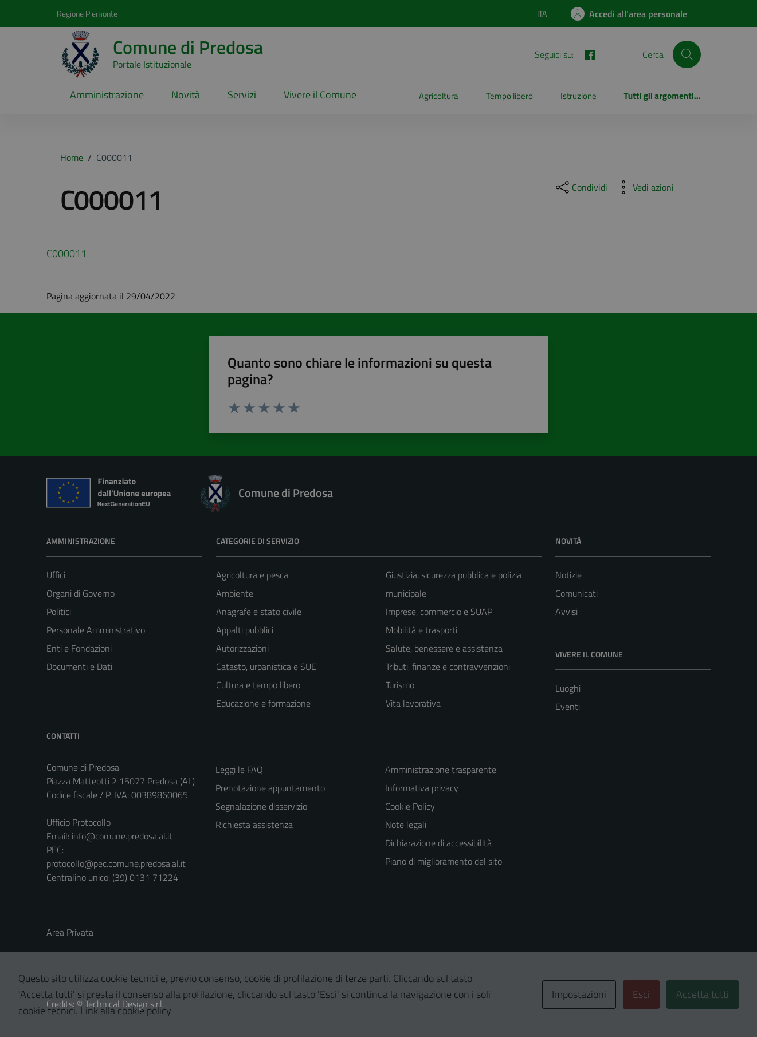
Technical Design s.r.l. (124, 1004)
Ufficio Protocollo (78, 822)
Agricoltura (438, 95)
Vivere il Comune (320, 94)
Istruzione (578, 95)
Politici (58, 611)
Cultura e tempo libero (258, 685)
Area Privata (69, 932)
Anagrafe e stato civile (258, 611)
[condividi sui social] (580, 187)
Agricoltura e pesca (252, 575)
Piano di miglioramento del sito (443, 861)
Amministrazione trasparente (440, 769)
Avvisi (566, 611)
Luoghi (568, 688)
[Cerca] (686, 54)
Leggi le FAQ (239, 769)
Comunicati (576, 593)
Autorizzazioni (242, 648)
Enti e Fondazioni (79, 648)
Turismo (400, 685)
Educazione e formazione (263, 703)
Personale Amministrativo (95, 630)
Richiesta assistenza (254, 824)
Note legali (405, 824)
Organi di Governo (80, 593)
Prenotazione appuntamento (270, 788)
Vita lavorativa (413, 703)
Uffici (55, 575)
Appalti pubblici (244, 630)
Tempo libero (509, 95)
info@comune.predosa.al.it (122, 836)
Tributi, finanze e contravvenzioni (448, 666)
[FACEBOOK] (585, 54)
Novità (185, 94)
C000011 (66, 253)
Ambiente (234, 593)
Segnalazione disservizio (261, 806)
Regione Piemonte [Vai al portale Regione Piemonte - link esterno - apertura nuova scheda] (87, 13)
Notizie (568, 575)
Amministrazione (107, 94)
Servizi (242, 94)
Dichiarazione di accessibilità (438, 843)
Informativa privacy (421, 788)
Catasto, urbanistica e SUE (266, 666)
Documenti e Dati (79, 666)
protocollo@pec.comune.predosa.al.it (116, 863)
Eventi (567, 706)
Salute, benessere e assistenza (444, 648)
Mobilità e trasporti (421, 630)
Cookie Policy (410, 806)
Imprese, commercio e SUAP (439, 611)
